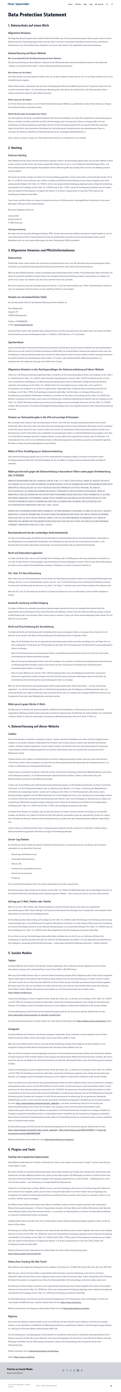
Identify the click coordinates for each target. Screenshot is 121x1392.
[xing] (74, 1370)
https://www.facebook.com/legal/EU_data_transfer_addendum (33, 1130)
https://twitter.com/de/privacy (20, 992)
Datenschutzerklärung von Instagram (59, 1139)
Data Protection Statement (49, 1386)
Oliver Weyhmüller (18, 4)
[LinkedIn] (70, 1370)
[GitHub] (67, 1370)
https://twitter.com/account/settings (91, 1021)
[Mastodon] (63, 1370)
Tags (91, 4)
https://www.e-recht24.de (24, 1357)
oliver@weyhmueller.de (23, 325)
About (70, 4)
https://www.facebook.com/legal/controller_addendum (37, 1103)
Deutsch (100, 4)
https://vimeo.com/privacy (71, 1302)
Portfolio (78, 4)
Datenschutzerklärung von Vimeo (76, 1308)
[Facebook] (81, 1370)
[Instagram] (78, 1370)
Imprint (38, 1386)
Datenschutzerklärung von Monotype (43, 1351)
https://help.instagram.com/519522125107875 (76, 1130)
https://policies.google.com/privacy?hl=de (24, 1254)
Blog (85, 4)
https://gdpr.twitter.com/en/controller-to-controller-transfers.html (34, 1015)
